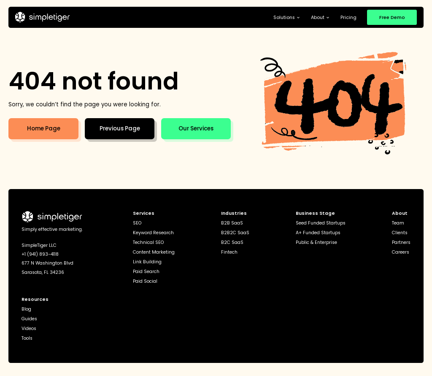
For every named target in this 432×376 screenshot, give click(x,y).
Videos (29, 329)
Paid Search (146, 272)
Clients (400, 233)
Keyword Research (153, 233)
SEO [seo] (137, 223)
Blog (26, 309)
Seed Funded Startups (321, 223)
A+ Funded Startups (318, 233)
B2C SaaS (232, 243)
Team (398, 223)
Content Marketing (154, 252)
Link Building (147, 262)
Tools (27, 338)
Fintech (229, 252)
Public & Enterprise (316, 243)
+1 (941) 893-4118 (40, 254)
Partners (401, 243)
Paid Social (145, 281)
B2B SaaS (232, 223)
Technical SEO (148, 243)
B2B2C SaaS (235, 233)
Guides (29, 319)
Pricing (348, 17)
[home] (42, 17)
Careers (400, 252)
